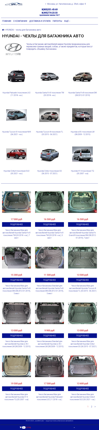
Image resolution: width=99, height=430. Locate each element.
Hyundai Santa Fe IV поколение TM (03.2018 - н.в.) (49, 94)
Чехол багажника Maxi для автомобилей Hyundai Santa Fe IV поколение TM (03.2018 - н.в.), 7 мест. (16, 234)
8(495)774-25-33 (49, 13)
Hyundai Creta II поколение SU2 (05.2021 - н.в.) (16, 172)
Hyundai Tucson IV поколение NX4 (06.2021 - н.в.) (16, 133)
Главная (6, 21)
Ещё (67, 21)
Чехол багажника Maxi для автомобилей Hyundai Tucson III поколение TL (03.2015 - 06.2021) (82, 288)
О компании (20, 21)
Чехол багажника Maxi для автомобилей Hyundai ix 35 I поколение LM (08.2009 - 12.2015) (16, 344)
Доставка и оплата (40, 21)
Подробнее (16, 224)
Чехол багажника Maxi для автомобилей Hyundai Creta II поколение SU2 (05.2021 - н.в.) (82, 397)
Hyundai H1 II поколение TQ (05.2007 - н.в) (82, 172)
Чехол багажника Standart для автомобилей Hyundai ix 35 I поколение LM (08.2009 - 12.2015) (49, 344)
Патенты (57, 21)
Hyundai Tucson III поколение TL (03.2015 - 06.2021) (49, 133)
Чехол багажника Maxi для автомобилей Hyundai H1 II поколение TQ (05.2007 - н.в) (16, 397)
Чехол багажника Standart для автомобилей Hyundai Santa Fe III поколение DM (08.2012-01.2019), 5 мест (50, 289)
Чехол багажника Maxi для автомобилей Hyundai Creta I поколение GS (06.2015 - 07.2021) (82, 344)
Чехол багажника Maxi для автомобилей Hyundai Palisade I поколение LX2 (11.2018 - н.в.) (49, 397)
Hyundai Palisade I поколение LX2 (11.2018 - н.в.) (16, 94)
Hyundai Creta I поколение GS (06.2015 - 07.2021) (49, 172)
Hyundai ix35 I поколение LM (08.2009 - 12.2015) (82, 133)
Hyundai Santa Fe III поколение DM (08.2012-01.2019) (82, 94)
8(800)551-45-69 (49, 9)
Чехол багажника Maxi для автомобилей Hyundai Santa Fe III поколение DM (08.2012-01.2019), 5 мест (17, 289)
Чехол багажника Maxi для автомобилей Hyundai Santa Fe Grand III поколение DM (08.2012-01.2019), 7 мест (82, 234)
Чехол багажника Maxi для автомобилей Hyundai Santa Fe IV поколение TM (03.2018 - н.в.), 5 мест (49, 234)
